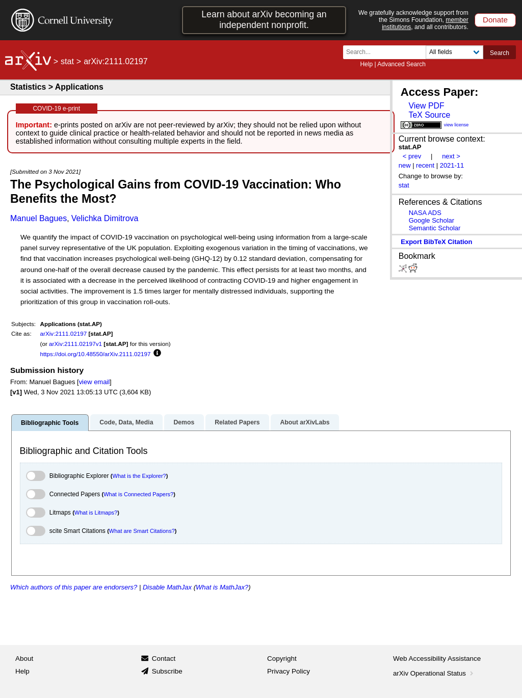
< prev (412, 156)
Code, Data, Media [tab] (126, 422)
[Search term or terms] (387, 52)
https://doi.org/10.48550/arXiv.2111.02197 (95, 354)
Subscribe (167, 671)
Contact (164, 658)
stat (67, 61)
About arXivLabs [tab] (304, 422)
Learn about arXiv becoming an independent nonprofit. (263, 19)
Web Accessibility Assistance (437, 658)
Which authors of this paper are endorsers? (73, 587)
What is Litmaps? (95, 512)
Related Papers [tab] (237, 422)
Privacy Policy (288, 671)
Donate (495, 19)
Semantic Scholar (435, 228)
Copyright (282, 658)
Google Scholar (431, 220)
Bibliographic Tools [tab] (50, 422)
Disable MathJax (167, 587)
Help (366, 64)
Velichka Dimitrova (105, 218)
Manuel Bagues (38, 218)
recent (425, 165)
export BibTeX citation (436, 242)
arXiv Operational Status (434, 673)
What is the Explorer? (139, 476)
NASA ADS (425, 213)
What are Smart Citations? (142, 531)
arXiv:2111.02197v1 (75, 343)
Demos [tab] (183, 422)
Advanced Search (401, 64)
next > (451, 156)
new (405, 165)
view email (94, 382)
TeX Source (429, 115)
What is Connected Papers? (138, 494)
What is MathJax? (222, 587)
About (24, 658)
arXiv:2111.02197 (63, 333)
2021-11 (452, 165)
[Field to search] (454, 52)
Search (499, 53)
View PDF (426, 105)
